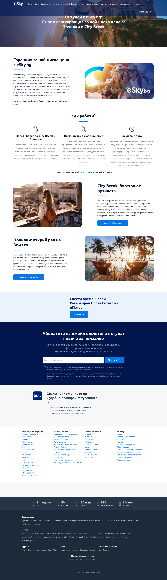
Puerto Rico (26, 524)
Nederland (47, 537)
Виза (24, 460)
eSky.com (78, 559)
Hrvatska (114, 533)
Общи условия (123, 447)
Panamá (131, 520)
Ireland (122, 533)
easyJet (88, 447)
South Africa (53, 550)
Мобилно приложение (63, 437)
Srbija (86, 537)
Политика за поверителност (129, 455)
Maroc (36, 550)
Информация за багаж (63, 460)
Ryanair (88, 434)
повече (136, 4)
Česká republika (61, 533)
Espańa (93, 533)
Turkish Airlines (91, 449)
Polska (71, 537)
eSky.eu (70, 559)
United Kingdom (28, 541)
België (24, 533)
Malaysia (74, 550)
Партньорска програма (126, 444)
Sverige (101, 537)
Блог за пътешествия (126, 437)
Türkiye (92, 550)
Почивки (75, 4)
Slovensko (110, 537)
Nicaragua (122, 520)
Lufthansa (89, 442)
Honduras (105, 520)
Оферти (114, 4)
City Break (65, 4)
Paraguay (36, 524)
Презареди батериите (112, 223)
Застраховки (27, 462)
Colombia (57, 520)
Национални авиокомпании (65, 444)
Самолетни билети (50, 4)
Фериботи (26, 455)
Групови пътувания (30, 465)
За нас (119, 434)
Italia (129, 533)
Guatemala (95, 520)
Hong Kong (65, 550)
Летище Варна (60, 447)
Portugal (79, 537)
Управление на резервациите (129, 452)
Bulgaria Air (89, 439)
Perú (138, 520)
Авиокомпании (60, 442)
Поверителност (123, 460)
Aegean (88, 452)
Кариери (120, 442)
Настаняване (87, 4)
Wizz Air (88, 437)
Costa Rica (66, 520)
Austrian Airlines (91, 444)
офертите (79, 314)
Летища (57, 452)
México (114, 520)
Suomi (118, 537)
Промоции (58, 457)
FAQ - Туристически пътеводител (68, 462)
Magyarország (27, 537)
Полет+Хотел (33, 4)
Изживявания (125, 4)
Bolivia (33, 520)
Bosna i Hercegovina (36, 533)
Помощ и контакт (124, 457)
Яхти (24, 452)
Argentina (25, 520)
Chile (39, 520)
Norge (55, 537)
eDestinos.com (90, 559)
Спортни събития (29, 475)
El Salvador (47, 520)
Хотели (25, 447)
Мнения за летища (62, 455)
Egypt (24, 550)
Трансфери (27, 470)
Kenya (30, 550)
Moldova (37, 537)
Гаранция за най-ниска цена (65, 434)
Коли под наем (101, 4)
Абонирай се (115, 360)
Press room (121, 439)
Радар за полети (61, 439)
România (93, 537)
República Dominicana (81, 520)
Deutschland (83, 533)
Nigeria (43, 550)
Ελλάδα (107, 533)
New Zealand (104, 550)
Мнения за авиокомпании (64, 449)
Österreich (63, 537)
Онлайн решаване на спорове (129, 449)
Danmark (73, 533)
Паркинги (26, 468)
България (50, 533)
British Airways (91, 455)
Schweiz (125, 537)
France (99, 533)
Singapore (84, 550)
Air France (89, 457)
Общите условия (84, 172)
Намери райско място (28, 277)
